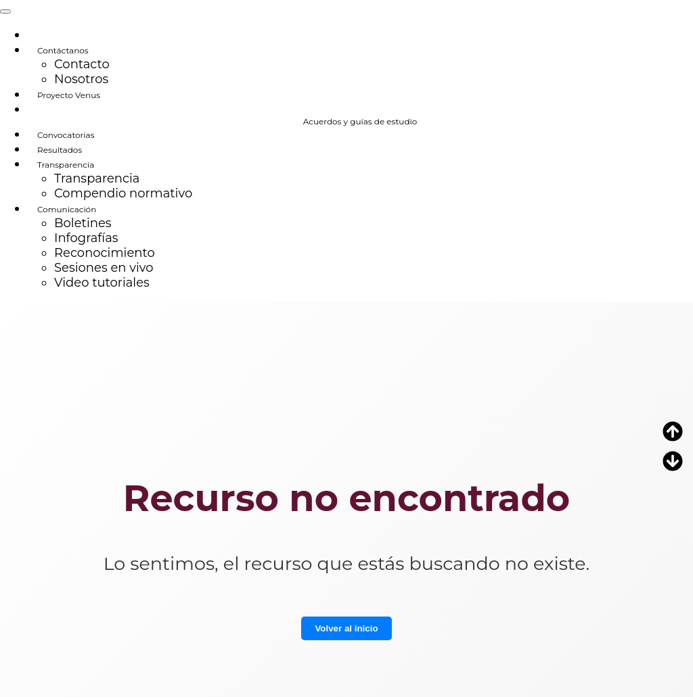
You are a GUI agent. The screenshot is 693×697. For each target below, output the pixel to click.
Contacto (82, 64)
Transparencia (65, 165)
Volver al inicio (346, 628)
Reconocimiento (104, 252)
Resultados (59, 150)
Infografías (86, 238)
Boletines (83, 223)
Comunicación (66, 209)
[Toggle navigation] (5, 11)
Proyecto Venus (68, 95)
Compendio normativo (123, 193)
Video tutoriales (102, 282)
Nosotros (81, 79)
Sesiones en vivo (104, 267)
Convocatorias (66, 135)
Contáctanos (63, 50)
